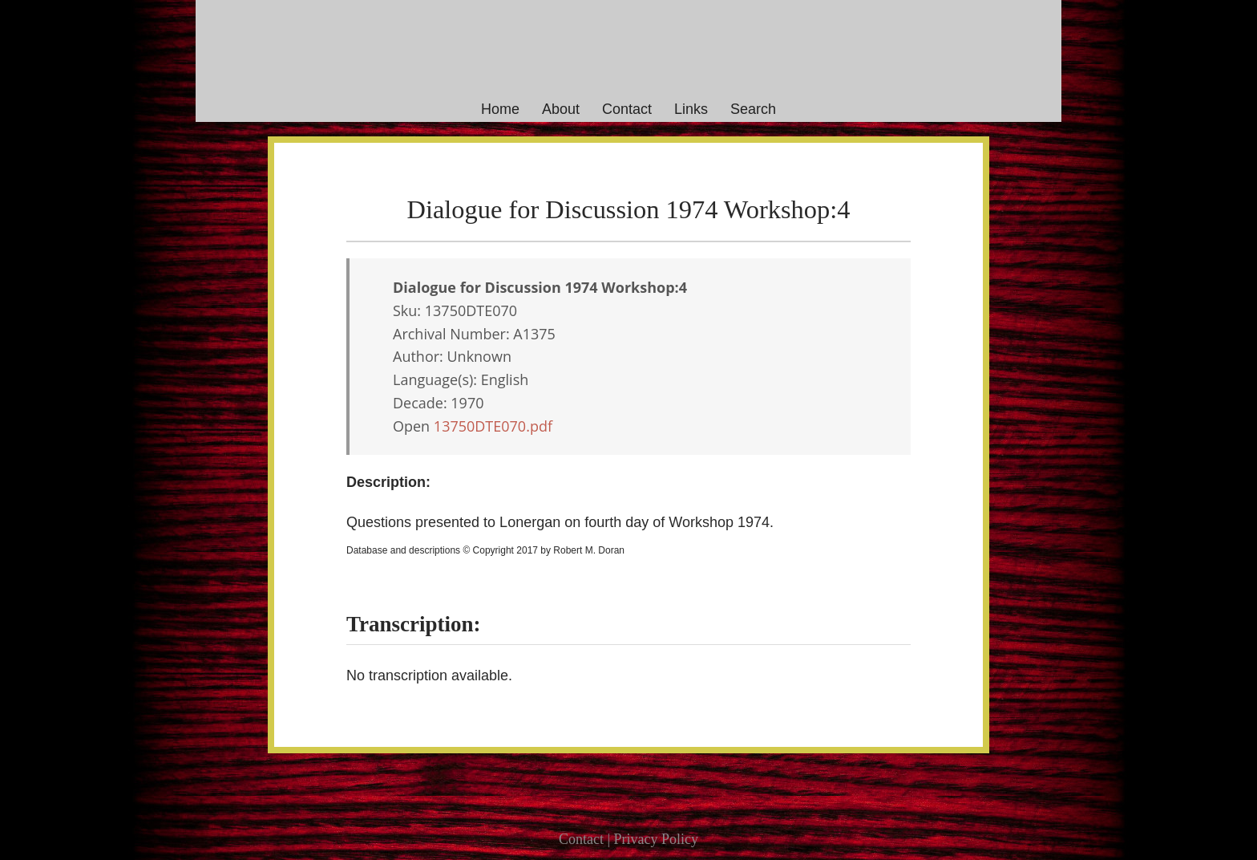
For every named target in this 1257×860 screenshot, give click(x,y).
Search (753, 109)
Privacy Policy (656, 839)
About (561, 109)
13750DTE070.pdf (493, 426)
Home (500, 109)
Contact (627, 109)
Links (691, 109)
